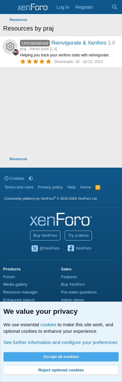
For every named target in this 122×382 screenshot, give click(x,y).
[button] (31, 178)
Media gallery (15, 284)
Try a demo (78, 235)
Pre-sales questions (79, 292)
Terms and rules (18, 187)
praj (23, 49)
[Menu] (8, 7)
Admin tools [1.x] (43, 49)
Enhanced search (19, 300)
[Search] (115, 7)
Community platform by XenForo (51, 198)
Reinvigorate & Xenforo (78, 43)
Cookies (14, 178)
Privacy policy (50, 187)
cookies (48, 324)
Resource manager (20, 292)
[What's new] (102, 7)
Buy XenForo (45, 235)
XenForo (79, 249)
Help (71, 187)
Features (69, 277)
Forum (9, 277)
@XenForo (45, 249)
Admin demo (72, 300)
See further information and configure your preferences (60, 342)
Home (85, 187)
